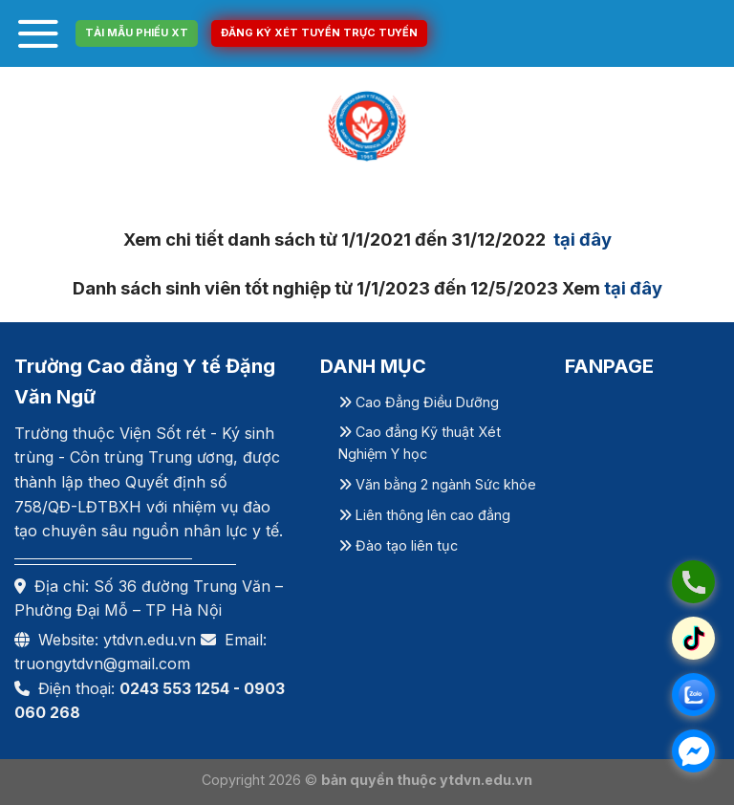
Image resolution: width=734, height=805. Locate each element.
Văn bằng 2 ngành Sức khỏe (437, 484)
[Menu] (38, 33)
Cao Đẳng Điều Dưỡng (418, 402)
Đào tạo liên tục (398, 545)
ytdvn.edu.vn (149, 639)
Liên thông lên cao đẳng (424, 515)
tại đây (581, 239)
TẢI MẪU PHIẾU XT (136, 32)
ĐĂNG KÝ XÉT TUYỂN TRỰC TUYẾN (319, 32)
